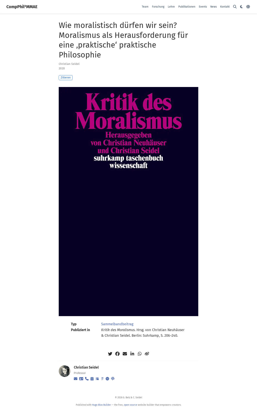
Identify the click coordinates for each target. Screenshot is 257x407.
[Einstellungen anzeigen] (241, 7)
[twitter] (110, 354)
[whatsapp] (139, 354)
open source (130, 405)
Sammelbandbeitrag (117, 324)
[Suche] (235, 7)
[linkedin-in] (132, 354)
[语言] (248, 7)
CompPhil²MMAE (21, 6)
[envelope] (125, 354)
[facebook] (117, 354)
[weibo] (147, 354)
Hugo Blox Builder (101, 405)
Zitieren (66, 77)
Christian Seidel (69, 64)
